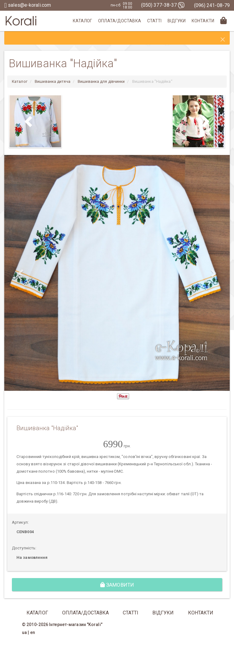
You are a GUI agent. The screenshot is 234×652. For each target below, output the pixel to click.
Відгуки (177, 20)
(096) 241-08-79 (212, 5)
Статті (154, 20)
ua (24, 632)
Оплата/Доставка (119, 20)
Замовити (117, 585)
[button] (21, 273)
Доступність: (24, 548)
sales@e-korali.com (27, 5)
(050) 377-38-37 (163, 5)
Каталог (82, 20)
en (32, 632)
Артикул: (20, 522)
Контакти (203, 20)
